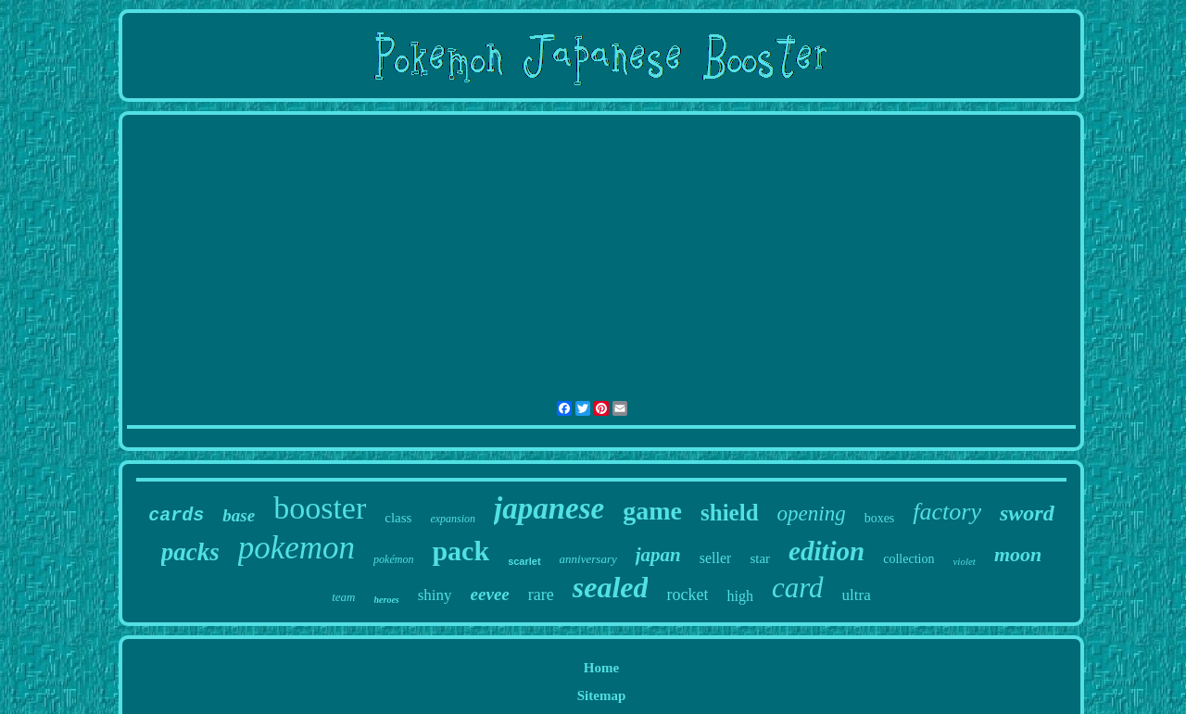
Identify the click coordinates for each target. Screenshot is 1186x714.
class (398, 517)
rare (541, 594)
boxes (879, 518)
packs (190, 552)
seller (716, 558)
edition (826, 551)
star (760, 558)
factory (947, 511)
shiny (435, 595)
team (343, 597)
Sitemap (601, 695)
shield (729, 512)
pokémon (393, 559)
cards (176, 515)
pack (460, 550)
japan (658, 555)
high (739, 596)
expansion (452, 518)
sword (1027, 513)
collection (908, 559)
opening (811, 513)
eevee (490, 594)
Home (601, 667)
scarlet (524, 561)
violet (964, 561)
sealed (611, 587)
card (798, 587)
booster (319, 508)
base (238, 515)
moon (1017, 554)
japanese (549, 508)
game (652, 510)
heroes (386, 600)
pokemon (296, 548)
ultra (856, 595)
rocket (687, 594)
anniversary (588, 559)
